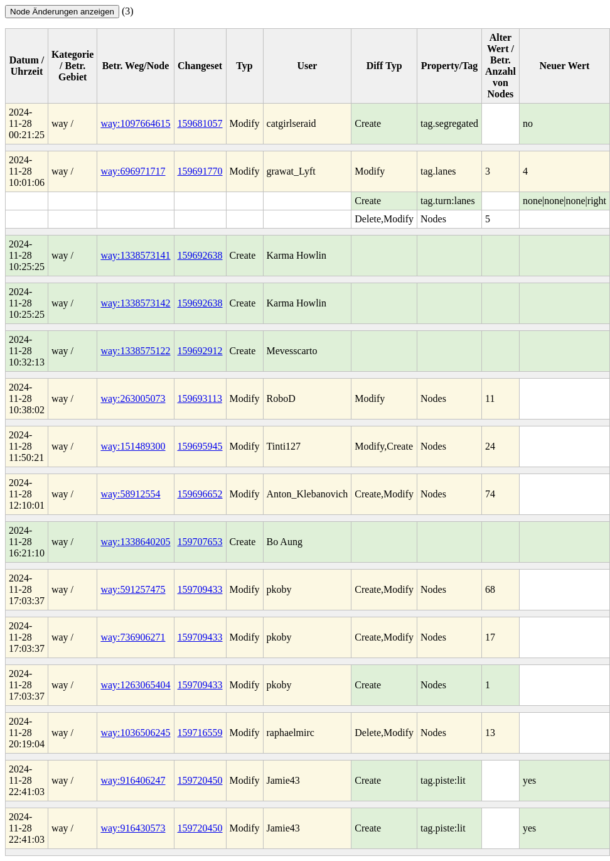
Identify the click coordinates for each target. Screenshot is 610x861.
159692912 (200, 350)
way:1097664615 (135, 123)
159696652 (200, 494)
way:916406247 (132, 780)
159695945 (200, 446)
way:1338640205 (135, 541)
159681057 (200, 123)
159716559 (200, 732)
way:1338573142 (135, 303)
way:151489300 (132, 446)
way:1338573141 (135, 255)
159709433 (200, 589)
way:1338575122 (135, 350)
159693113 (200, 398)
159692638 (200, 255)
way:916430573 (132, 828)
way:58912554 (130, 494)
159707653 (200, 541)
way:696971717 (132, 171)
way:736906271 (132, 637)
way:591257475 (132, 589)
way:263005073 (132, 398)
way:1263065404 (135, 685)
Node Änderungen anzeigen (62, 11)
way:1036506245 (135, 732)
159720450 (200, 780)
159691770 (200, 171)
